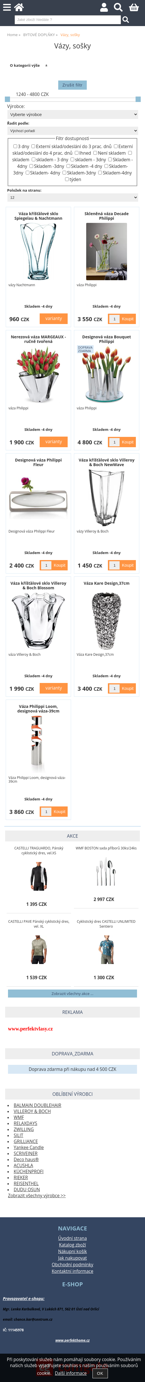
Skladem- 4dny (45, 173)
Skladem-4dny (117, 173)
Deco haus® (26, 1160)
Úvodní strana (72, 1238)
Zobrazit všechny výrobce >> (37, 1196)
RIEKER (21, 1178)
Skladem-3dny (81, 173)
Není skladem (112, 153)
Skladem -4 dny (86, 166)
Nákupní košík (72, 1251)
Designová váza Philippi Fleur (38, 462)
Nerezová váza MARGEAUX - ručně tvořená (38, 339)
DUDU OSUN (27, 1190)
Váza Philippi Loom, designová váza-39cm (38, 708)
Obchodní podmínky (72, 1265)
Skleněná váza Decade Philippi (106, 216)
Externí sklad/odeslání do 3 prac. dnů (74, 147)
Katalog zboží (72, 1245)
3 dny (23, 147)
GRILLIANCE (26, 1141)
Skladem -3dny (49, 166)
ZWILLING (24, 1129)
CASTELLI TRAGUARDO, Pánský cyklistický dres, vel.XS (38, 850)
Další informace (70, 1373)
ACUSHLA (23, 1166)
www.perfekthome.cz (72, 1340)
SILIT (18, 1135)
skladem (20, 160)
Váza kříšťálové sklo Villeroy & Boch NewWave (107, 462)
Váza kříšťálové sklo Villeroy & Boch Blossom (39, 585)
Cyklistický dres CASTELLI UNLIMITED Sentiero (106, 924)
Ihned (85, 153)
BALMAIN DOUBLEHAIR (37, 1105)
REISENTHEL (26, 1184)
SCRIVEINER (25, 1154)
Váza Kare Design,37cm (106, 583)
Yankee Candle (29, 1148)
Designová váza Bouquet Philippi (106, 339)
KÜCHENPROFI (29, 1172)
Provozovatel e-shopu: (24, 1298)
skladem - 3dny (90, 160)
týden (75, 179)
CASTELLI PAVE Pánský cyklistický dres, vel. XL (38, 924)
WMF (19, 1117)
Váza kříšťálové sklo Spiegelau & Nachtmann (39, 216)
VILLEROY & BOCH (32, 1111)
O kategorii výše (25, 65)
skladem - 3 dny (52, 160)
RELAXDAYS (25, 1123)
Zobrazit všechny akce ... (72, 993)
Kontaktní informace (72, 1271)
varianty (53, 318)
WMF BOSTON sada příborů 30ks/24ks (106, 848)
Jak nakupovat (72, 1258)
